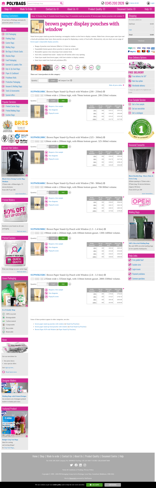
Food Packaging (11, 60)
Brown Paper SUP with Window (45, 329)
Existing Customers (10, 15)
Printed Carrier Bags (13, 106)
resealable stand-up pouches (80, 16)
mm (42, 95)
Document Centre (109, 456)
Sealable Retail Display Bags (59, 16)
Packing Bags (10, 38)
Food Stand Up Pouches (78, 327)
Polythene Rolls (11, 77)
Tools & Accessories (12, 90)
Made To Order (26, 9)
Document (124, 9)
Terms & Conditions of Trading (72, 470)
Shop (6, 9)
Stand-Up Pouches (73, 324)
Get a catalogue (137, 113)
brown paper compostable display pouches (44, 42)
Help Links (133, 255)
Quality (95, 9)
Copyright (45, 474)
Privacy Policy (89, 470)
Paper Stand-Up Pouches (67, 329)
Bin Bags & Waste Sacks (14, 51)
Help (147, 9)
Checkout (141, 41)
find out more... (22, 231)
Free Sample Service (137, 100)
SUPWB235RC (38, 275)
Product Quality (92, 456)
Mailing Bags (10, 47)
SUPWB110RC (38, 91)
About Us (71, 9)
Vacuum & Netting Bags (14, 86)
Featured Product (9, 408)
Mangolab (72, 478)
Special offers (10, 95)
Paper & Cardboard (12, 73)
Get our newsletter (138, 108)
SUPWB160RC (38, 183)
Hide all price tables (115, 85)
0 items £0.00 (134, 3)
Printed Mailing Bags (13, 110)
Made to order (53, 456)
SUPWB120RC (38, 137)
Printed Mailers (8, 200)
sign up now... (9, 367)
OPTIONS (112, 485)
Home (35, 456)
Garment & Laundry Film (14, 64)
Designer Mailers (9, 380)
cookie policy (56, 485)
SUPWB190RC (38, 229)
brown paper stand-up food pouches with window (51, 327)
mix (32, 95)
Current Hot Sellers (10, 147)
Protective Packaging (13, 82)
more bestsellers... (21, 194)
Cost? (53, 80)
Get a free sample (138, 104)
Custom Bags (10, 115)
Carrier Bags (10, 42)
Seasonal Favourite (137, 145)
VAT (130, 30)
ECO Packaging (11, 34)
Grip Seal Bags (9, 448)
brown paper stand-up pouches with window (49, 324)
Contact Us (51, 9)
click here (17, 23)
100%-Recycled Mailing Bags (139, 243)
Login (152, 3)
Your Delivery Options (137, 57)
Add (63, 100)
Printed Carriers (8, 238)
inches (37, 95)
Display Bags (10, 55)
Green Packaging (9, 278)
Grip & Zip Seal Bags (13, 69)
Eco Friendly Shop (8, 310)
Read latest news (11, 372)
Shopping (133, 15)
